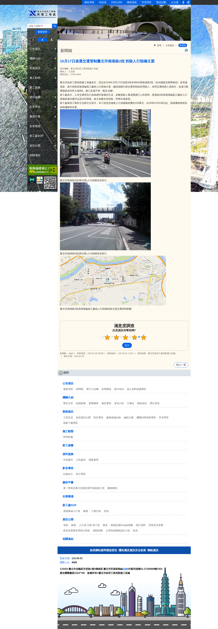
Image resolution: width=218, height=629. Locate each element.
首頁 (159, 45)
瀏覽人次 (64, 562)
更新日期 (64, 558)
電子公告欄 (92, 389)
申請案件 (68, 460)
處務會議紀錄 (113, 417)
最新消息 (68, 389)
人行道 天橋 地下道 (89, 525)
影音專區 (35, 106)
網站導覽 (89, 2)
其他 (106, 511)
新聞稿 (183, 45)
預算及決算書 (156, 525)
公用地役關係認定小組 (118, 530)
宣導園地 (106, 389)
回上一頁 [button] (181, 364)
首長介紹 (119, 403)
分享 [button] (188, 2)
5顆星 (144, 337)
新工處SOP (36, 135)
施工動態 (35, 77)
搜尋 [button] (55, 26)
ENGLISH (116, 2)
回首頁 (102, 2)
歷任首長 (155, 403)
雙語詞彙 (161, 2)
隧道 (105, 525)
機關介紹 (35, 58)
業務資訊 (35, 68)
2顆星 (116, 337)
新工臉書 (183, 2)
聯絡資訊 (142, 403)
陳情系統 (132, 2)
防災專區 (98, 417)
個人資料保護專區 (136, 389)
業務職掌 (93, 403)
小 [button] (33, 40)
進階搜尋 (42, 32)
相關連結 (35, 155)
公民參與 (81, 460)
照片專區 (81, 474)
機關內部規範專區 (146, 417)
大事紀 (130, 403)
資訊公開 (35, 145)
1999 (125, 569)
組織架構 (81, 403)
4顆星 (134, 337)
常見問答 (146, 2)
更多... (136, 530)
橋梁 (73, 525)
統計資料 (141, 525)
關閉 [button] (66, 372)
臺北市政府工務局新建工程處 (42, 14)
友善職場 (35, 126)
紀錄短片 (68, 474)
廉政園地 (112, 488)
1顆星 (107, 337)
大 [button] (51, 40)
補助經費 (98, 530)
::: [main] (62, 44)
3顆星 (125, 337)
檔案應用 (93, 460)
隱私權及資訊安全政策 (132, 550)
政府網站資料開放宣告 (103, 550)
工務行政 (96, 511)
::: (28, 44)
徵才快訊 (119, 389)
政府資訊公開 (83, 417)
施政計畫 (129, 417)
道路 (65, 525)
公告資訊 (35, 48)
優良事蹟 (106, 403)
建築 (85, 511)
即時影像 (68, 437)
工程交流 (68, 417)
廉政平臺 (35, 116)
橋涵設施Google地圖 (122, 525)
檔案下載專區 (70, 423)
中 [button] (42, 40)
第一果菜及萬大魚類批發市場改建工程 (83, 488)
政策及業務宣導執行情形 (76, 530)
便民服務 (35, 97)
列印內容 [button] (186, 50)
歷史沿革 (68, 403)
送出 (119, 345)
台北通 (174, 2)
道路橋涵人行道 (71, 511)
